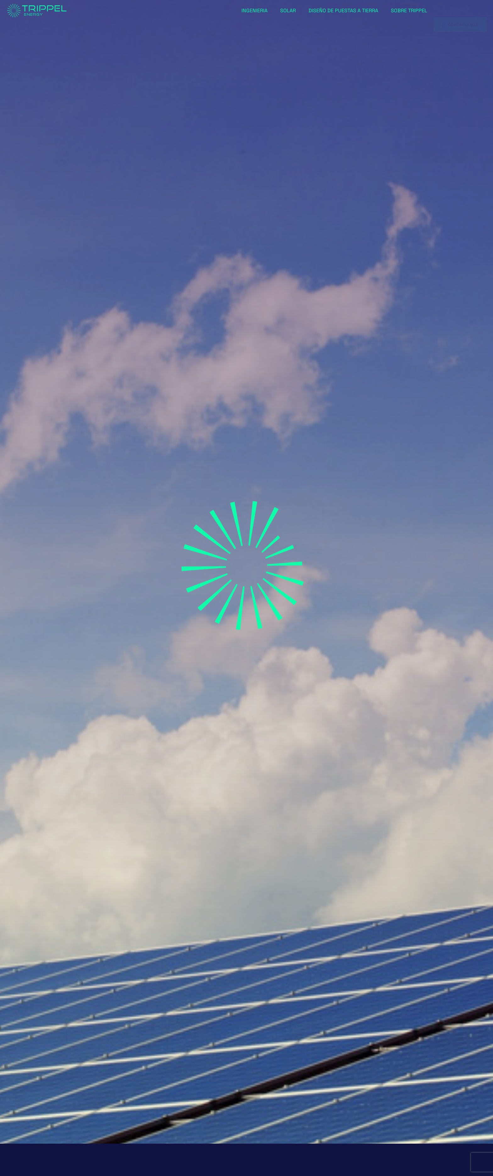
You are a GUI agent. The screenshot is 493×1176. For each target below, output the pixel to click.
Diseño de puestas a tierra (343, 10)
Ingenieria (254, 10)
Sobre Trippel (409, 10)
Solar (288, 10)
